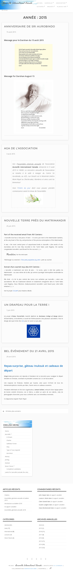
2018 (40, 531)
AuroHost (10, 453)
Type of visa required (13, 450)
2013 (40, 548)
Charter (9, 440)
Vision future (8, 538)
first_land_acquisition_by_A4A (30, 260)
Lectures (7, 535)
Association (60, 3)
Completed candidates (14, 469)
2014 (40, 544)
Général (6, 525)
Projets (50, 6)
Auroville (48, 3)
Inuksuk (7, 463)
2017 (40, 535)
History (7, 456)
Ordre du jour (24, 188)
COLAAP (15, 291)
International (8, 531)
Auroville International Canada (17, 3)
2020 (40, 525)
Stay (8, 447)
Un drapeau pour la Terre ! (26, 304)
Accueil (40, 3)
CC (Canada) (58, 565)
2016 (40, 538)
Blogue (5, 10)
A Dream (9, 437)
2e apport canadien (56, 495)
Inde (5, 528)
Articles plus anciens (13, 411)
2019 (40, 528)
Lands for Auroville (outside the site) (16, 472)
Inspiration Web (30, 568)
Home (7, 431)
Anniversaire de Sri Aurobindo (29, 26)
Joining (7, 460)
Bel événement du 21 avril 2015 (29, 351)
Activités (40, 6)
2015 (40, 541)
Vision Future (9, 466)
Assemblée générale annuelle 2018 (15, 510)
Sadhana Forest (12, 443)
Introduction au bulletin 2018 (13, 503)
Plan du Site (61, 6)
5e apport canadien (10, 507)
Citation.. (7, 495)
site (23, 321)
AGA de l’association (21, 148)
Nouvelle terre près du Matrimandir (35, 220)
